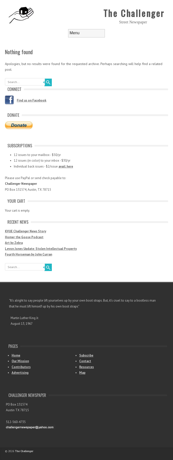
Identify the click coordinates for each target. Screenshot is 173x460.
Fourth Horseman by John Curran (28, 254)
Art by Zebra (14, 243)
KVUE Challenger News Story (25, 231)
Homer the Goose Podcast (24, 237)
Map (82, 373)
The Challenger (134, 12)
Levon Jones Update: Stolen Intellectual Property (41, 249)
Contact (85, 361)
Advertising (20, 373)
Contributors (21, 367)
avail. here (65, 166)
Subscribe (86, 355)
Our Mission (20, 361)
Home (16, 355)
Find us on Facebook (31, 100)
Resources (86, 367)
